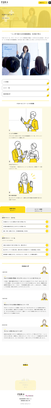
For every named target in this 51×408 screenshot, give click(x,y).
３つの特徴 (5, 82)
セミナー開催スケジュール (38, 210)
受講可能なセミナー (12, 209)
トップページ (4, 8)
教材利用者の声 (6, 94)
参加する (42, 2)
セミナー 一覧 (6, 88)
